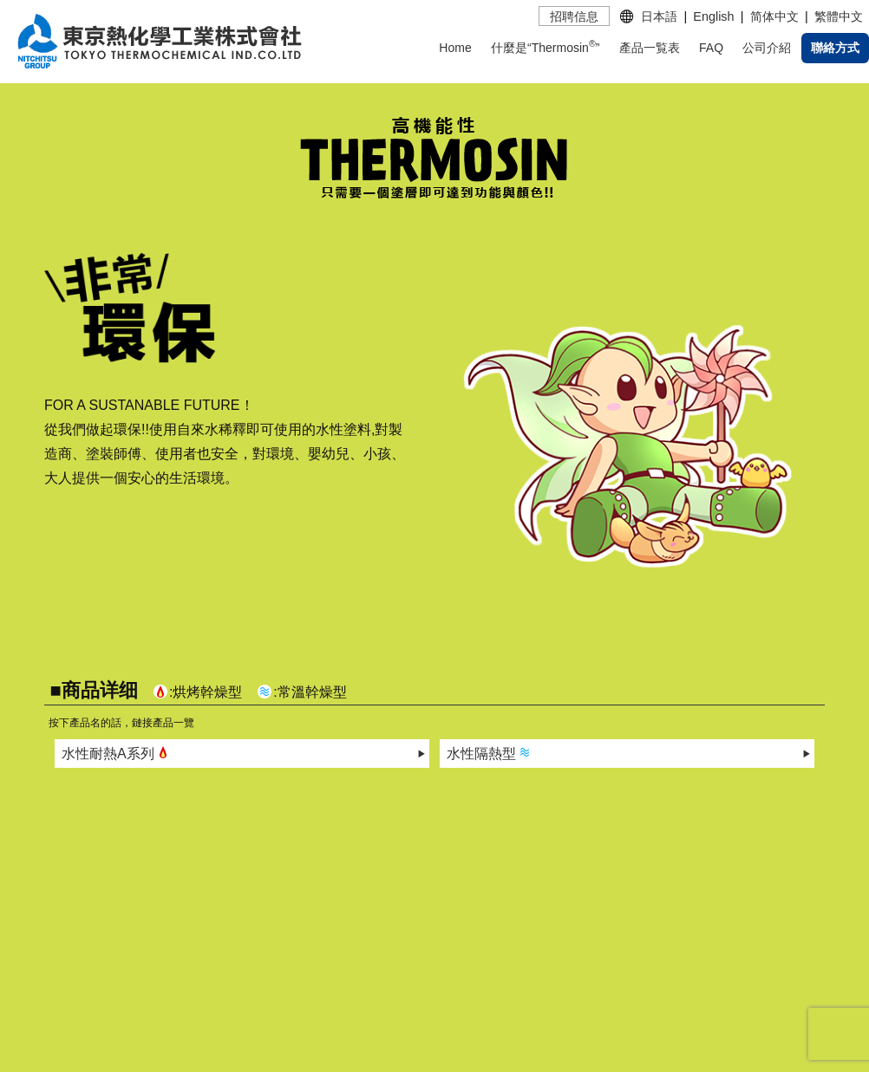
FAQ (711, 48)
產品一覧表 (649, 48)
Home (455, 48)
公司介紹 (766, 48)
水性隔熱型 (490, 752)
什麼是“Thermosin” (545, 46)
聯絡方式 (835, 48)
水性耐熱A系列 (117, 752)
